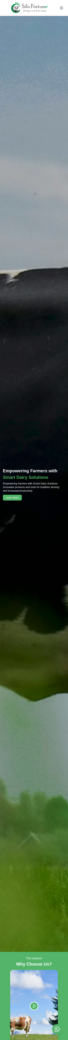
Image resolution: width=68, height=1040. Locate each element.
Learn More (12, 497)
